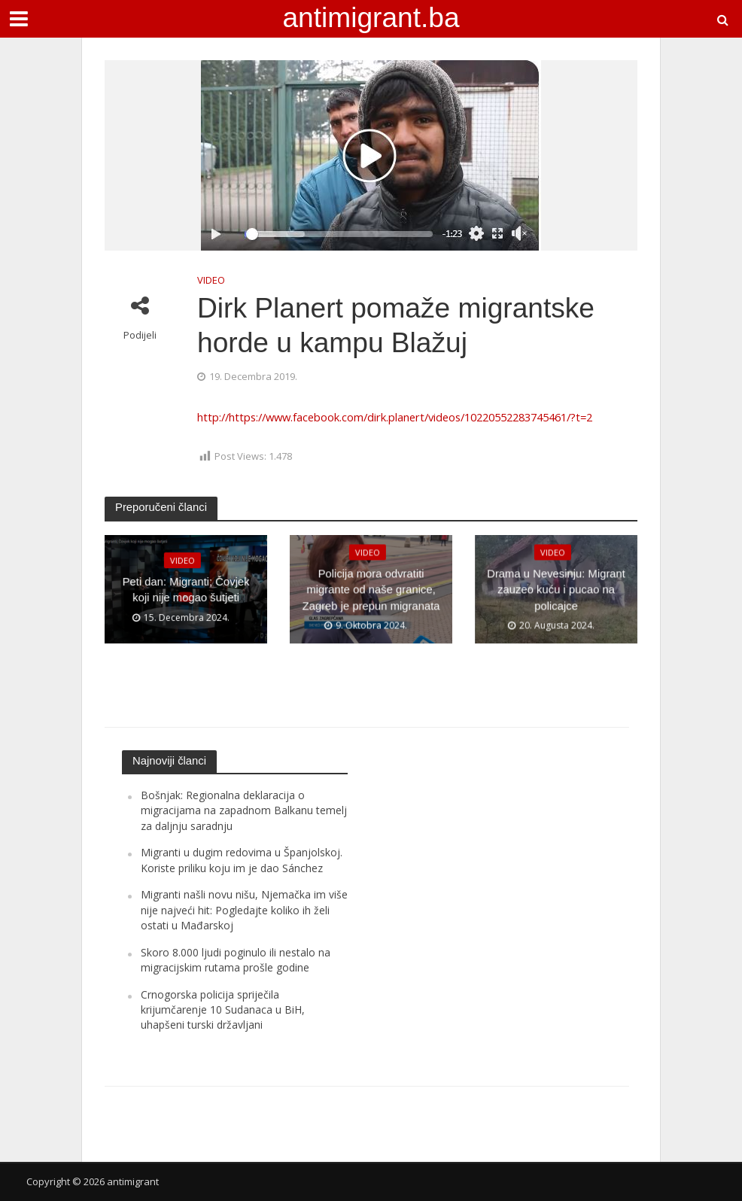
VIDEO (211, 280)
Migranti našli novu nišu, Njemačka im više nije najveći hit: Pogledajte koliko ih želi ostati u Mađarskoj (244, 909)
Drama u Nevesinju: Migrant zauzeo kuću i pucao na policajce (556, 589)
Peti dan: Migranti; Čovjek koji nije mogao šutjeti (186, 590)
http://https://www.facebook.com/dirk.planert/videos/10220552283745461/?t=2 (394, 416)
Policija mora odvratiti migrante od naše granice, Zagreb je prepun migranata (370, 589)
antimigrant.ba (370, 17)
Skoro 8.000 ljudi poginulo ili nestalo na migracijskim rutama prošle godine (235, 959)
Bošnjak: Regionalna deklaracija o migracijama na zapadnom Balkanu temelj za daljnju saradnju (244, 810)
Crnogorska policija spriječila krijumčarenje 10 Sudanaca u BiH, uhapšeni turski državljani (223, 1009)
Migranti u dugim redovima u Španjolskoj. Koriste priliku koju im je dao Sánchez (241, 859)
